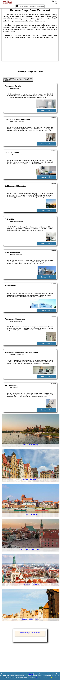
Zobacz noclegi (46, 110)
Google (31, 674)
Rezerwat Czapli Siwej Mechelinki (30, 633)
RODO (38, 677)
